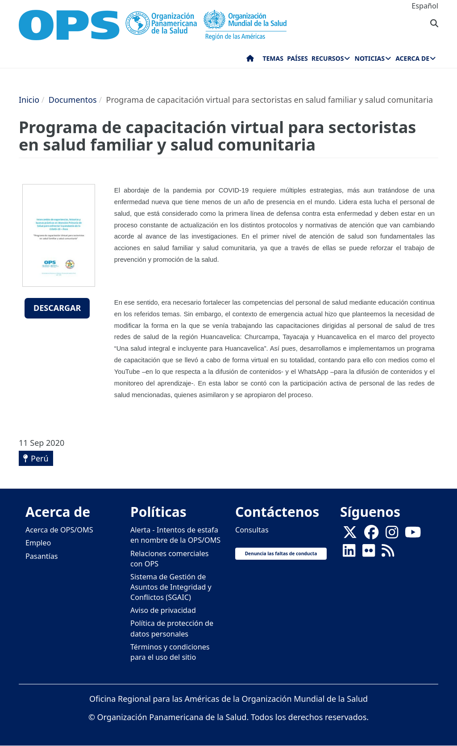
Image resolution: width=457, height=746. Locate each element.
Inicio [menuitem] (250, 60)
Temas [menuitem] (272, 58)
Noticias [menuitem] (370, 58)
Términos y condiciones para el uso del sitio (170, 652)
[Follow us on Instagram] (392, 535)
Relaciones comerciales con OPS (169, 559)
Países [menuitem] (297, 58)
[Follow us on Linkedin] (349, 553)
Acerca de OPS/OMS (59, 530)
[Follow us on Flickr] (368, 553)
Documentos (73, 99)
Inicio (29, 99)
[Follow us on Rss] (388, 553)
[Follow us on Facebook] (371, 535)
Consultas (252, 530)
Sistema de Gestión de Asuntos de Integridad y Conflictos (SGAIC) (171, 587)
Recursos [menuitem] (328, 58)
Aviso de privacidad (163, 610)
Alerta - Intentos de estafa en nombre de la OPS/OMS (175, 535)
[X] (350, 535)
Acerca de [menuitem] (412, 58)
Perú (40, 458)
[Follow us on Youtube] (413, 535)
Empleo (38, 543)
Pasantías (41, 556)
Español (424, 6)
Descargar (57, 307)
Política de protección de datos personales (171, 628)
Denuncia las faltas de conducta (281, 553)
